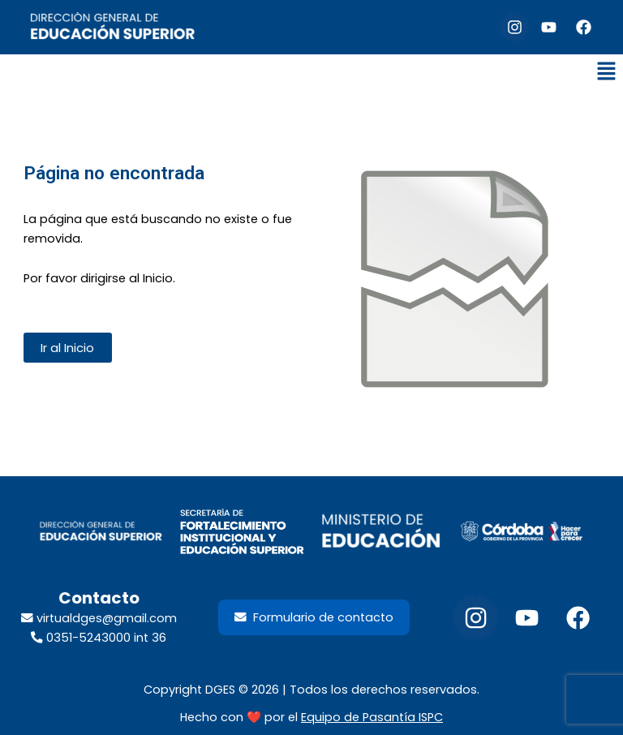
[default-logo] (112, 26)
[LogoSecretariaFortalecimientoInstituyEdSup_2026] (241, 532)
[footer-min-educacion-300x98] (382, 531)
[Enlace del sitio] (455, 283)
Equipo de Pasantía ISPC (372, 717)
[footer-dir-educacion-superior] (101, 532)
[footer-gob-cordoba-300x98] (522, 531)
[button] (607, 72)
